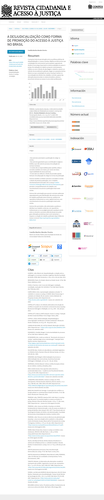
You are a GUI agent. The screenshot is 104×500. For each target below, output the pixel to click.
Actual (19, 22)
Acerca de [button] (35, 22)
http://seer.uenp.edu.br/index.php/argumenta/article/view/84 (47, 467)
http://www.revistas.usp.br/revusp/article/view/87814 (44, 436)
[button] (33, 255)
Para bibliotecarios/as (78, 106)
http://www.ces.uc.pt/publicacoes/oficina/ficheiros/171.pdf (46, 425)
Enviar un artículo (77, 30)
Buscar (43, 22)
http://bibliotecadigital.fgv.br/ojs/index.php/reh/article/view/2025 (48, 385)
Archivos (26, 22)
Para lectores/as (76, 98)
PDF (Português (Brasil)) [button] (16, 51)
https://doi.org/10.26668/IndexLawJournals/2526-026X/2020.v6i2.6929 (16, 64)
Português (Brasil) (79, 54)
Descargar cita (52, 127)
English (76, 45)
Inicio (10, 28)
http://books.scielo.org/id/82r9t (38, 300)
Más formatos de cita (37, 127)
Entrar (100, 2)
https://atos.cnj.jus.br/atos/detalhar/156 (53, 327)
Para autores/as (76, 102)
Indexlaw (11, 22)
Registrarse (92, 2)
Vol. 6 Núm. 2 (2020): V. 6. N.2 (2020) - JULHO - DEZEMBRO (38, 28)
